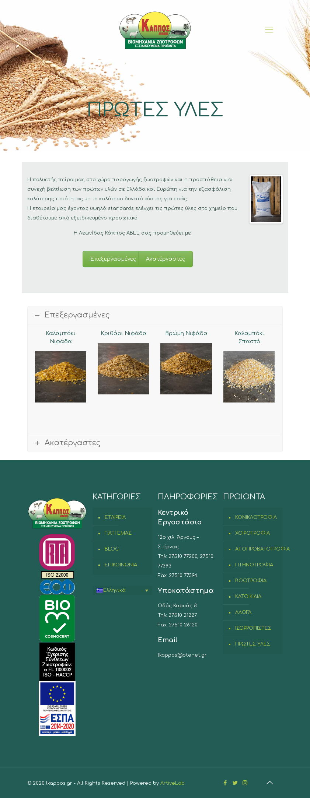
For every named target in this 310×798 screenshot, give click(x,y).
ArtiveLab (172, 783)
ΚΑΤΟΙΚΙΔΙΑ (248, 596)
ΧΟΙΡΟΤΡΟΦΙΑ (252, 533)
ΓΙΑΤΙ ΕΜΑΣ (118, 533)
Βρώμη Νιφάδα (186, 333)
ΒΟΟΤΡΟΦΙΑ (251, 580)
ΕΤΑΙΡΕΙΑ (115, 517)
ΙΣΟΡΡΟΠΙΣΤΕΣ (253, 628)
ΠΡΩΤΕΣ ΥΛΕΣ (252, 644)
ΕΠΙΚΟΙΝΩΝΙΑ (121, 564)
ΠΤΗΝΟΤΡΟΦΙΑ (254, 564)
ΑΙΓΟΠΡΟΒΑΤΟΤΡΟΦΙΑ (257, 549)
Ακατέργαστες (165, 259)
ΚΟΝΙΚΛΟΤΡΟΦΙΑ (256, 517)
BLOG (112, 549)
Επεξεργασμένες (113, 259)
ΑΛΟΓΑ (243, 612)
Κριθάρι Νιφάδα (124, 333)
